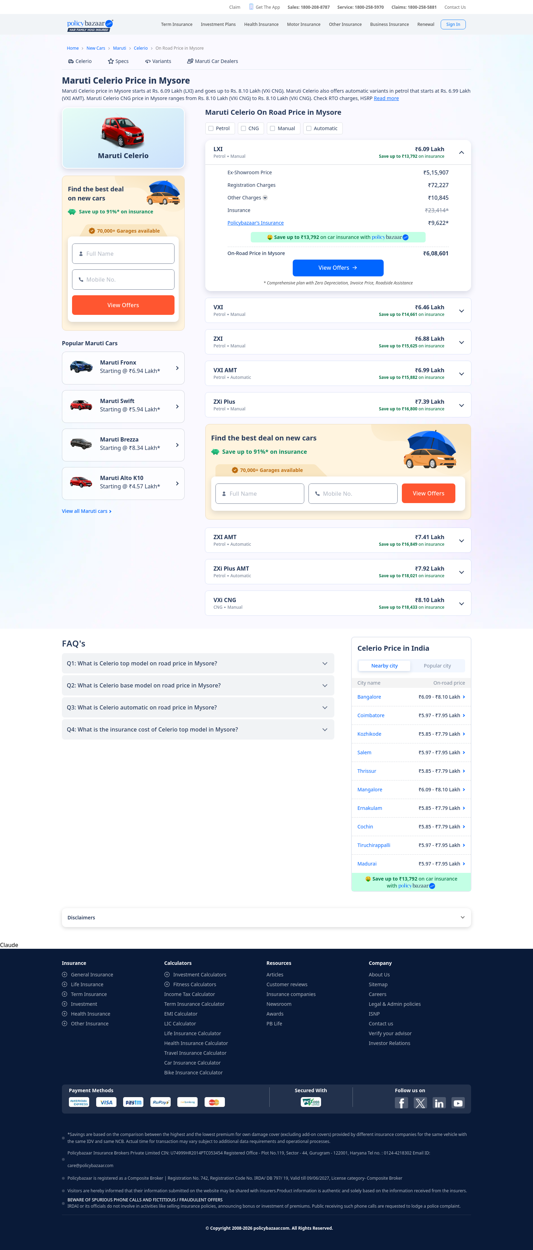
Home (73, 48)
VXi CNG (225, 600)
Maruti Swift (117, 401)
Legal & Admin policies (395, 1004)
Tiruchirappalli (373, 845)
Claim (234, 7)
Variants (158, 61)
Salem (364, 752)
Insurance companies (291, 994)
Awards (275, 1013)
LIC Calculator (180, 1023)
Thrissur (366, 771)
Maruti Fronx (118, 362)
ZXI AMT (225, 537)
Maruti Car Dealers (212, 61)
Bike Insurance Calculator (193, 1072)
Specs (118, 61)
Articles (274, 974)
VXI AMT (225, 370)
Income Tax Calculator (189, 994)
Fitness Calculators (194, 984)
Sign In (453, 24)
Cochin (365, 826)
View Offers (334, 267)
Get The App (268, 7)
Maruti (119, 48)
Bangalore (369, 696)
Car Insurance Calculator (192, 1062)
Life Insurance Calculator (192, 1033)
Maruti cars (94, 511)
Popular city (437, 665)
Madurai (367, 863)
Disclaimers (81, 917)
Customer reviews (286, 984)
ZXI (218, 338)
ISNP (374, 1013)
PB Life (274, 1023)
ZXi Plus (224, 401)
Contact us (381, 1023)
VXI (218, 307)
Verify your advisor (390, 1033)
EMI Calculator (181, 1013)
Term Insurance (89, 994)
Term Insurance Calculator (194, 1004)
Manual (285, 128)
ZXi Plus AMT (231, 568)
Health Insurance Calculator (196, 1043)
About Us (379, 974)
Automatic (324, 128)
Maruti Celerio (123, 155)
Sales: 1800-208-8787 (309, 7)
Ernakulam (369, 808)
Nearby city (384, 665)
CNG (252, 128)
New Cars (96, 48)
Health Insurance (90, 1013)
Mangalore (369, 789)
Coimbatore (370, 715)
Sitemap (378, 984)
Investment (84, 1004)
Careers (377, 994)
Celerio (141, 48)
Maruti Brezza (119, 439)
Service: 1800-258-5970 (360, 7)
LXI (218, 149)
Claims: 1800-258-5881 (413, 7)
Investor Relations (390, 1043)
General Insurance (92, 974)
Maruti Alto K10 (121, 478)
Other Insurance (89, 1023)
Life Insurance (87, 984)
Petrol (221, 128)
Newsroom (279, 1004)
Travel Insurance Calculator (195, 1053)
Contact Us (455, 7)
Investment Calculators (200, 974)
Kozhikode (369, 733)
